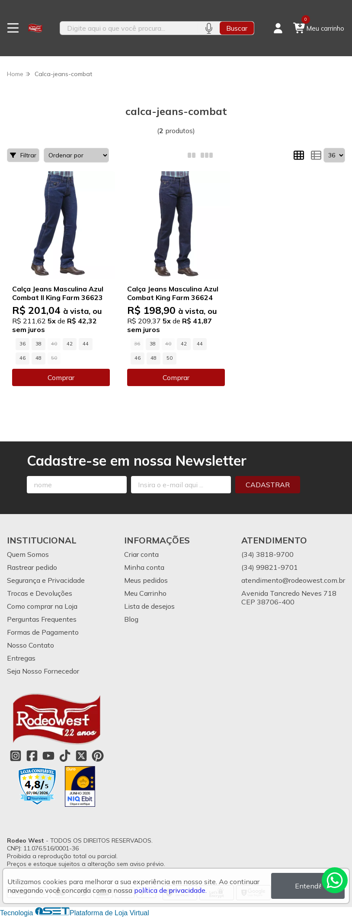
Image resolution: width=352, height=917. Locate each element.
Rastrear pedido (32, 567)
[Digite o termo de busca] (129, 28)
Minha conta (144, 567)
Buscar (236, 28)
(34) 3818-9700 (267, 554)
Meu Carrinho (145, 593)
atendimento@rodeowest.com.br (293, 580)
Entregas (21, 658)
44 (86, 344)
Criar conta (141, 554)
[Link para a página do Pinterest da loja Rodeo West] (98, 756)
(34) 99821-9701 (269, 567)
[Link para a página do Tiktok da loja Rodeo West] (65, 756)
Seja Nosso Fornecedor (43, 671)
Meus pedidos (146, 580)
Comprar (61, 377)
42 (70, 344)
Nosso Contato (30, 645)
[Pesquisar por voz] (209, 28)
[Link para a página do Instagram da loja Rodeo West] (16, 756)
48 (38, 358)
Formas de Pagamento (43, 632)
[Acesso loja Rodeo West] (278, 28)
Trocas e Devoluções (39, 593)
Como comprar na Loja (42, 606)
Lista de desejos (149, 606)
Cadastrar (268, 484)
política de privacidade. (170, 890)
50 (169, 358)
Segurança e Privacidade (46, 580)
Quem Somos (28, 554)
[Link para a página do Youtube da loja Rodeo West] (48, 756)
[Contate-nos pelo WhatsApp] (335, 880)
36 (22, 344)
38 (38, 344)
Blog (131, 619)
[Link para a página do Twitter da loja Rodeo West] (81, 756)
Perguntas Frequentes (42, 619)
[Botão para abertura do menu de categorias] (12, 28)
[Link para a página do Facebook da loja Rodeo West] (32, 756)
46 (22, 358)
